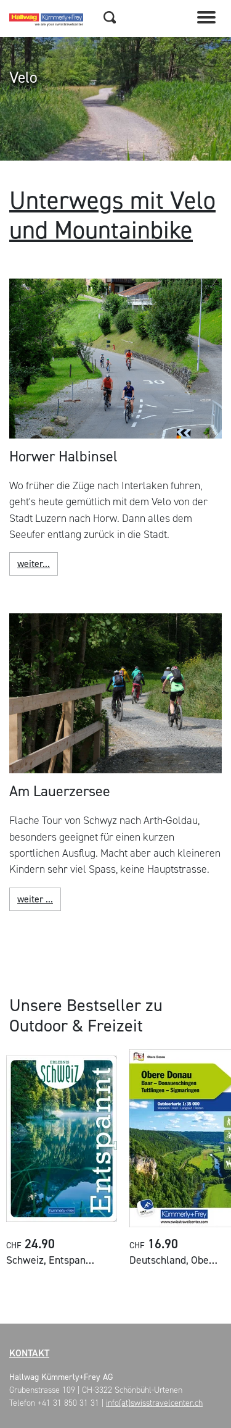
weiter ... (35, 898)
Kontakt (29, 1352)
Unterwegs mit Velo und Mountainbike (112, 215)
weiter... (33, 563)
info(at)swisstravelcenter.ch (154, 1403)
